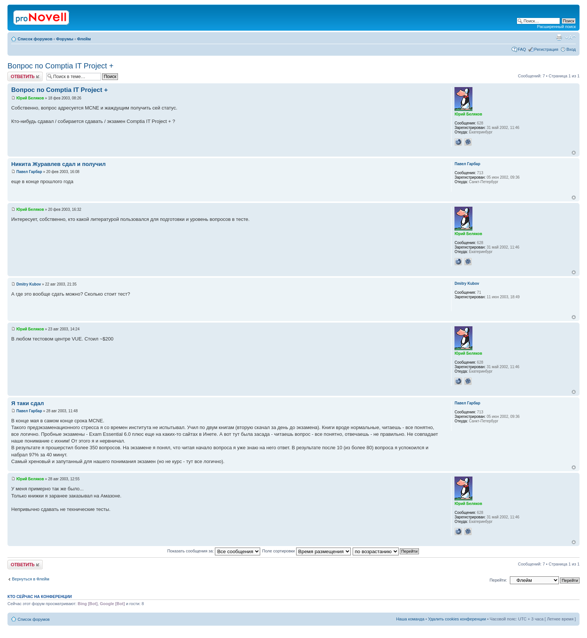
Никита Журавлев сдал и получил (58, 164)
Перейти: (498, 580)
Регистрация (546, 49)
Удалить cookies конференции (457, 619)
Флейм (84, 39)
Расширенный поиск (556, 26)
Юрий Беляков (30, 98)
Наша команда (410, 619)
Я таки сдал (27, 403)
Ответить (25, 76)
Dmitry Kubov (28, 284)
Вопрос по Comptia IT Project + (60, 66)
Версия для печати (559, 37)
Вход (571, 49)
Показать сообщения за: (214, 551)
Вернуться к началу (574, 153)
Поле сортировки (306, 551)
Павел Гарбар (29, 172)
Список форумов (35, 39)
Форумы (64, 39)
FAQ (522, 49)
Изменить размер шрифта (570, 37)
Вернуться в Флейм (30, 579)
